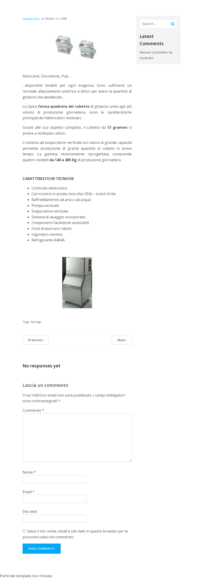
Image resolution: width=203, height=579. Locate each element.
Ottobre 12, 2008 (55, 18)
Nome (29, 472)
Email (29, 491)
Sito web (30, 511)
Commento (33, 410)
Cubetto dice (31, 19)
